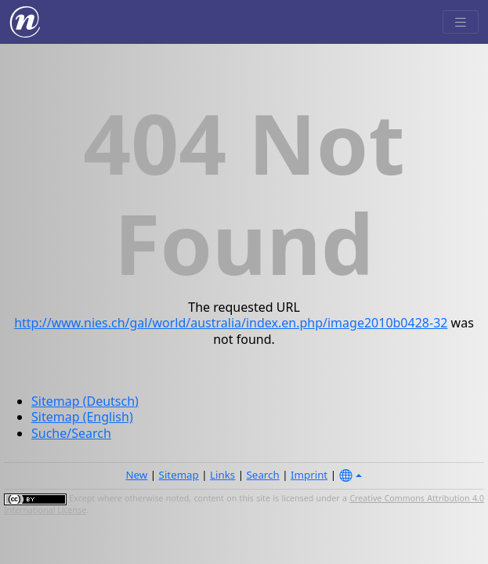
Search (263, 475)
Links (222, 475)
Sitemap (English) (82, 416)
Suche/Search (71, 433)
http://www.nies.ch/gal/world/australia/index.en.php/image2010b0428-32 (230, 322)
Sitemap (179, 475)
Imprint (309, 475)
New (136, 475)
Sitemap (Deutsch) (85, 401)
